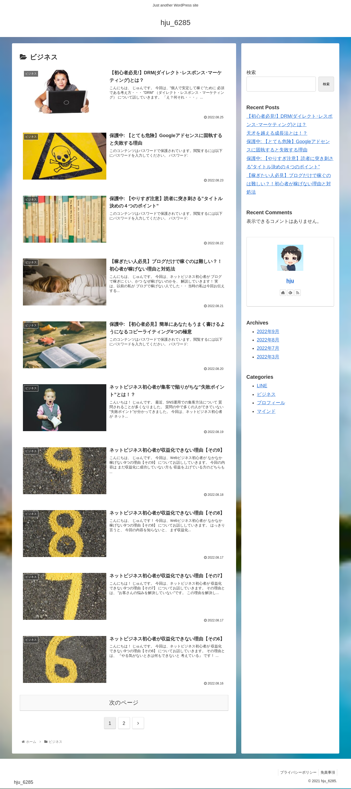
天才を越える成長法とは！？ (277, 133)
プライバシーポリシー (296, 772)
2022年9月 (268, 331)
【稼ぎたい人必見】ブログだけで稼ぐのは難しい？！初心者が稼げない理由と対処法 (289, 184)
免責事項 (327, 772)
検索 (251, 72)
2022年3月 (268, 356)
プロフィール (271, 402)
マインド (266, 411)
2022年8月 (268, 339)
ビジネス (266, 394)
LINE (262, 385)
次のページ (124, 703)
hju (290, 281)
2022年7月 (268, 348)
